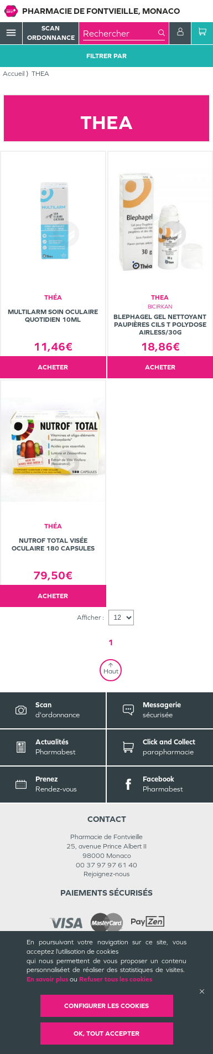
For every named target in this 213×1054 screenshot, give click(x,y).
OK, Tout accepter (106, 1033)
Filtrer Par (106, 56)
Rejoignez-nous (106, 874)
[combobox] (120, 33)
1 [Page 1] (110, 642)
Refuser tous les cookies (115, 979)
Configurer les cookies (106, 1006)
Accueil (13, 74)
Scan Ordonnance (51, 33)
